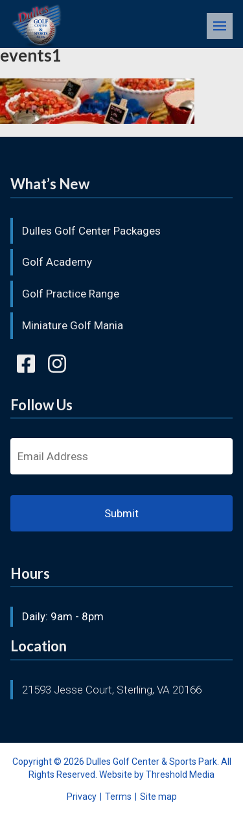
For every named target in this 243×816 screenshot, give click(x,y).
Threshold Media (180, 774)
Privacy (82, 796)
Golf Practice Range (70, 293)
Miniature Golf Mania (72, 325)
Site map (158, 796)
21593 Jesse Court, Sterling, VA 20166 (112, 689)
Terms (118, 796)
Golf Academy (57, 261)
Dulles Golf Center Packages (91, 230)
